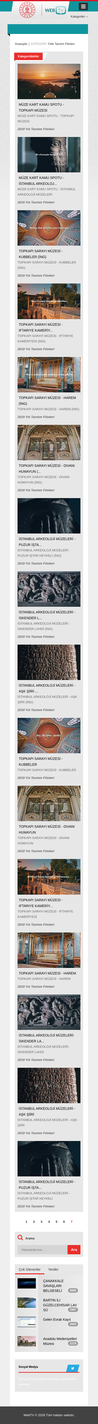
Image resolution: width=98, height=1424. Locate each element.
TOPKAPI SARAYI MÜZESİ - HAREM (47, 973)
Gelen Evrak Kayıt (57, 1319)
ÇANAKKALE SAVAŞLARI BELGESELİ (53, 1286)
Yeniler (53, 1269)
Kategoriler (79, 16)
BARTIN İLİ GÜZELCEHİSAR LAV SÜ (60, 1305)
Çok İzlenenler (30, 1269)
